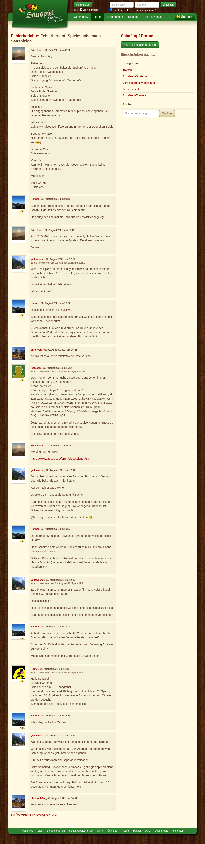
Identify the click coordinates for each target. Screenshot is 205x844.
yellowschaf (37, 259)
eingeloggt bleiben (120, 10)
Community (81, 16)
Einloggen (168, 4)
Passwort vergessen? (145, 10)
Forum (97, 16)
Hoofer (34, 669)
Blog (40, 830)
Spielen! (187, 16)
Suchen (167, 113)
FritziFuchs (37, 50)
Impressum (178, 830)
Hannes (35, 199)
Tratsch (127, 70)
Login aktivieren (89, 10)
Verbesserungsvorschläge (139, 82)
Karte (100, 830)
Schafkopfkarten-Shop (81, 830)
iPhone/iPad (26, 830)
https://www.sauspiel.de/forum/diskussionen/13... (61, 458)
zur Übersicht (19, 815)
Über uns (112, 830)
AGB (147, 830)
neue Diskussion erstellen (140, 44)
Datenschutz (161, 830)
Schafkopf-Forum (137, 36)
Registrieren (83, 4)
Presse (125, 830)
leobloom (36, 368)
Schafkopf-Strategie (135, 76)
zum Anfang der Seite (43, 815)
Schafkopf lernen (56, 830)
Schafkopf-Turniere (134, 95)
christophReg (38, 349)
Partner (137, 830)
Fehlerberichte (24, 36)
